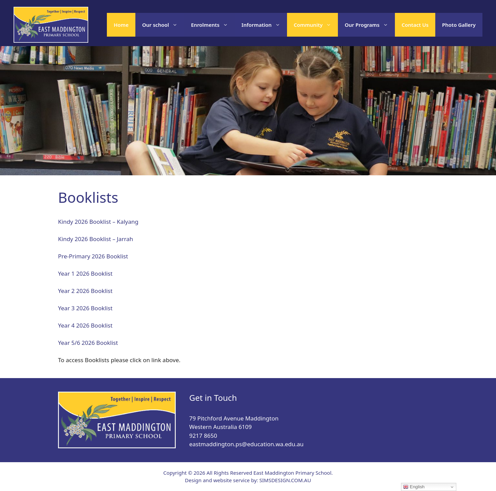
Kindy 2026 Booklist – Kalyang (98, 221)
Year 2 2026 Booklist (85, 291)
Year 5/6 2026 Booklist (88, 343)
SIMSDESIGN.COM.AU (285, 480)
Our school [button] (163, 25)
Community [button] (316, 25)
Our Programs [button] (370, 25)
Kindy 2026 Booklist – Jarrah (95, 239)
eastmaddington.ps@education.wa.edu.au (246, 444)
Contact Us (415, 24)
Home (121, 24)
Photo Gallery (459, 24)
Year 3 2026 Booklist (85, 308)
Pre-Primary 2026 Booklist (93, 256)
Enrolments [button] (213, 25)
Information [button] (264, 25)
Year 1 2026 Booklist (85, 273)
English (413, 487)
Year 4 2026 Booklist (85, 325)
